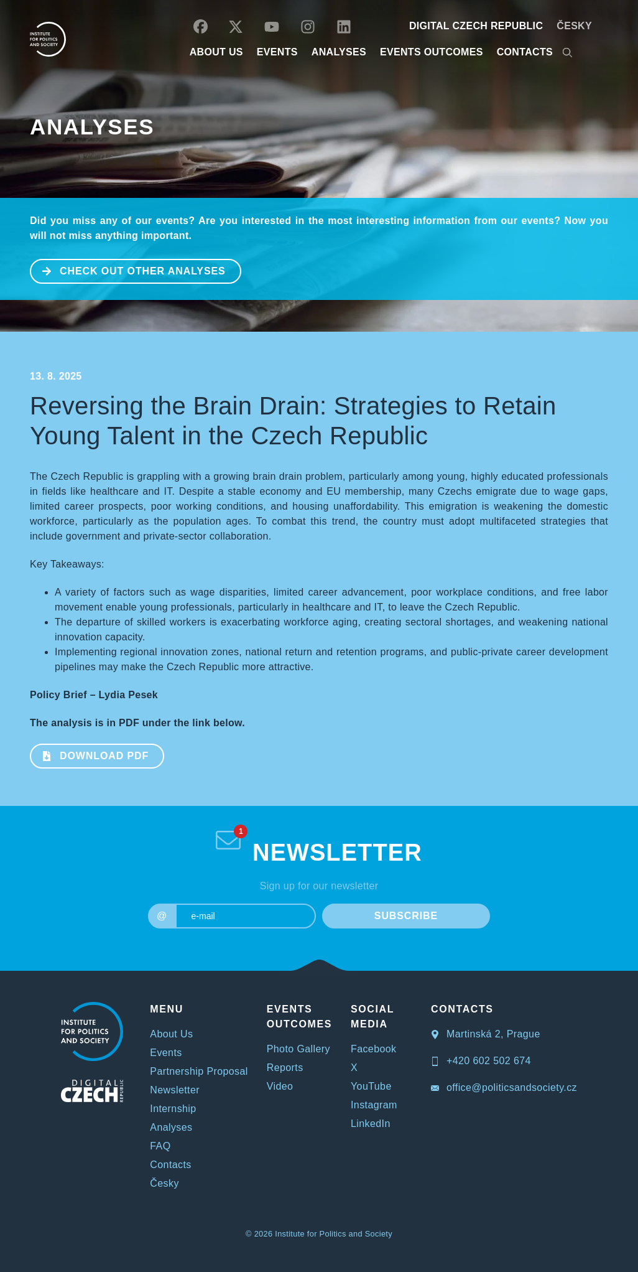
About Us (171, 1034)
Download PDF (90, 755)
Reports (285, 1067)
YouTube (371, 1086)
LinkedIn (371, 1123)
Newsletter (175, 1090)
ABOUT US (216, 52)
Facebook (373, 1049)
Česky (574, 26)
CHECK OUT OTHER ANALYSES (128, 270)
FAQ (160, 1146)
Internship (173, 1108)
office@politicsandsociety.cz (504, 1087)
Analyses (339, 52)
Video (280, 1086)
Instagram (374, 1105)
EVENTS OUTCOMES (431, 52)
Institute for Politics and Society (333, 1233)
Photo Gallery (298, 1049)
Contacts (170, 1164)
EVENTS (277, 52)
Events (166, 1052)
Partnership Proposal (198, 1071)
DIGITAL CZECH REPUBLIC (476, 26)
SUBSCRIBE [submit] (406, 915)
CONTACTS (525, 52)
